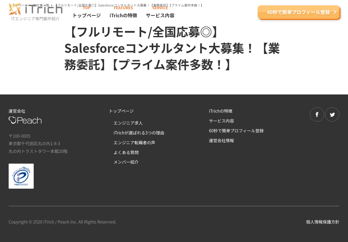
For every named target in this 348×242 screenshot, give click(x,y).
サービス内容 (221, 121)
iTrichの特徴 (220, 111)
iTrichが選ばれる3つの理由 (139, 133)
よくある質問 (126, 152)
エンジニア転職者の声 (134, 142)
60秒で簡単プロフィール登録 (298, 11)
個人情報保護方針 (322, 222)
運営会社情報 (221, 140)
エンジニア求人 (128, 123)
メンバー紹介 (126, 162)
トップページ (121, 111)
